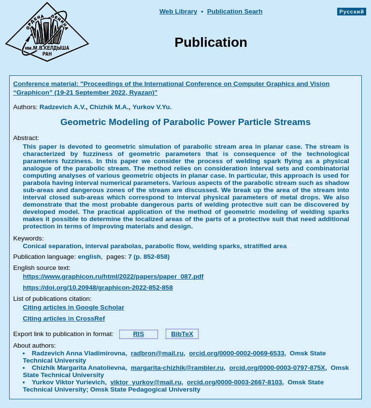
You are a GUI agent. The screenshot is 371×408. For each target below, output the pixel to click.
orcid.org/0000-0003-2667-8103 (234, 382)
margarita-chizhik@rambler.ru (177, 367)
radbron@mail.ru (157, 353)
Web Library (178, 11)
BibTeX (182, 334)
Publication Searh (235, 11)
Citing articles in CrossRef (64, 318)
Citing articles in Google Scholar (73, 307)
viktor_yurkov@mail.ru (146, 382)
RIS (138, 334)
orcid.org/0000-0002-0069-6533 (236, 353)
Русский (351, 11)
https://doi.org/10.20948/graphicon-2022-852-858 (98, 287)
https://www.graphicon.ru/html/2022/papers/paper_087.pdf (113, 276)
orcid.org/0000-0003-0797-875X (277, 367)
